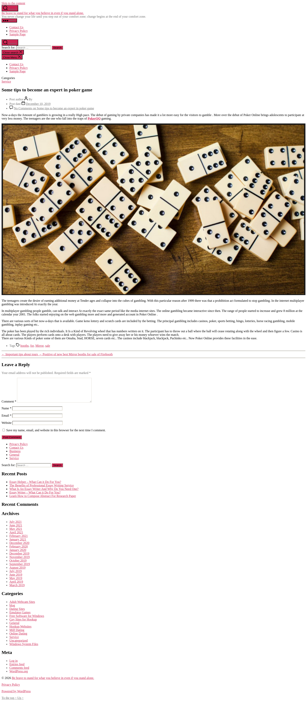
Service (6, 81)
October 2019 (18, 565)
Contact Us (16, 27)
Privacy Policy (18, 30)
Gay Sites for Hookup (23, 624)
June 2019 (15, 579)
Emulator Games (20, 617)
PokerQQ (94, 118)
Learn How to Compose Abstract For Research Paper (42, 500)
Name (6, 413)
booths (24, 345)
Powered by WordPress (16, 696)
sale (47, 345)
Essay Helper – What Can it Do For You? (35, 486)
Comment (9, 406)
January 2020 (17, 554)
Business (15, 455)
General (14, 459)
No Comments (54, 108)
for (32, 345)
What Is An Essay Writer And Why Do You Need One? (44, 493)
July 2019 (15, 575)
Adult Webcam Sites (22, 606)
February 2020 (18, 551)
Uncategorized (18, 645)
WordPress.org (18, 676)
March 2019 (17, 590)
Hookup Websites (20, 631)
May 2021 (15, 533)
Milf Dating (16, 634)
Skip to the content (13, 3)
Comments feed (19, 672)
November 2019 (19, 561)
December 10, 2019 (38, 103)
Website (7, 427)
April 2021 (16, 537)
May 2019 (15, 582)
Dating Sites (17, 613)
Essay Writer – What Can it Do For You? (34, 497)
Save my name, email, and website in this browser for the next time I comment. (56, 435)
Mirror (39, 345)
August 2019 (17, 572)
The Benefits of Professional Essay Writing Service (41, 490)
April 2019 (16, 586)
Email (6, 420)
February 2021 (18, 540)
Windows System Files (23, 648)
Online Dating (18, 638)
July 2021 (15, 526)
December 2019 (19, 558)
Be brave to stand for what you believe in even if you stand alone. (43, 13)
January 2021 (17, 544)
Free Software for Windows (26, 620)
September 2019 (19, 568)
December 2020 (19, 547)
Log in (13, 665)
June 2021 (15, 530)
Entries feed (16, 669)
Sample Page (17, 34)
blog (12, 610)
